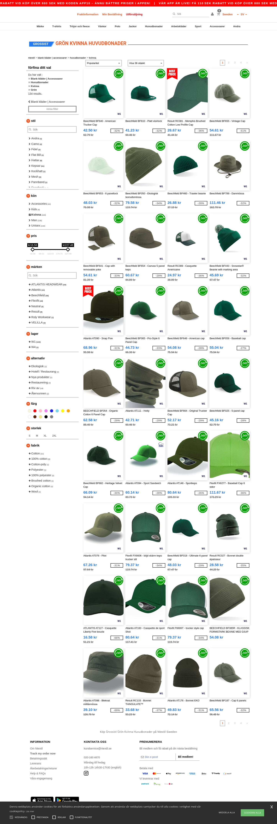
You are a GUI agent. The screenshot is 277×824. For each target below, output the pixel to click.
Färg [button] (34, 401)
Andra (236, 26)
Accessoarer (217, 26)
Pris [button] (34, 233)
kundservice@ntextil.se (97, 745)
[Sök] (189, 14)
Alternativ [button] (38, 355)
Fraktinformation (87, 14)
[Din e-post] (157, 754)
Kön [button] (33, 193)
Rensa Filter (52, 106)
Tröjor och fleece (80, 26)
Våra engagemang (41, 775)
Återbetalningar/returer (43, 765)
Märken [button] (36, 264)
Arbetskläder (178, 26)
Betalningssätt (38, 755)
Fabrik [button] (35, 442)
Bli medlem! (185, 754)
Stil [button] (33, 118)
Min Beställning (112, 14)
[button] (213, 14)
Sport (198, 26)
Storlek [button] (36, 425)
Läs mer (30, 811)
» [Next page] (247, 60)
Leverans (35, 760)
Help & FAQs (38, 770)
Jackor (133, 26)
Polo (117, 26)
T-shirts (56, 26)
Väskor (102, 26)
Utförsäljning (134, 14)
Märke (40, 26)
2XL (54, 433)
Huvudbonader (154, 26)
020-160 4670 (92, 754)
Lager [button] (34, 331)
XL (45, 433)
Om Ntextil (36, 745)
